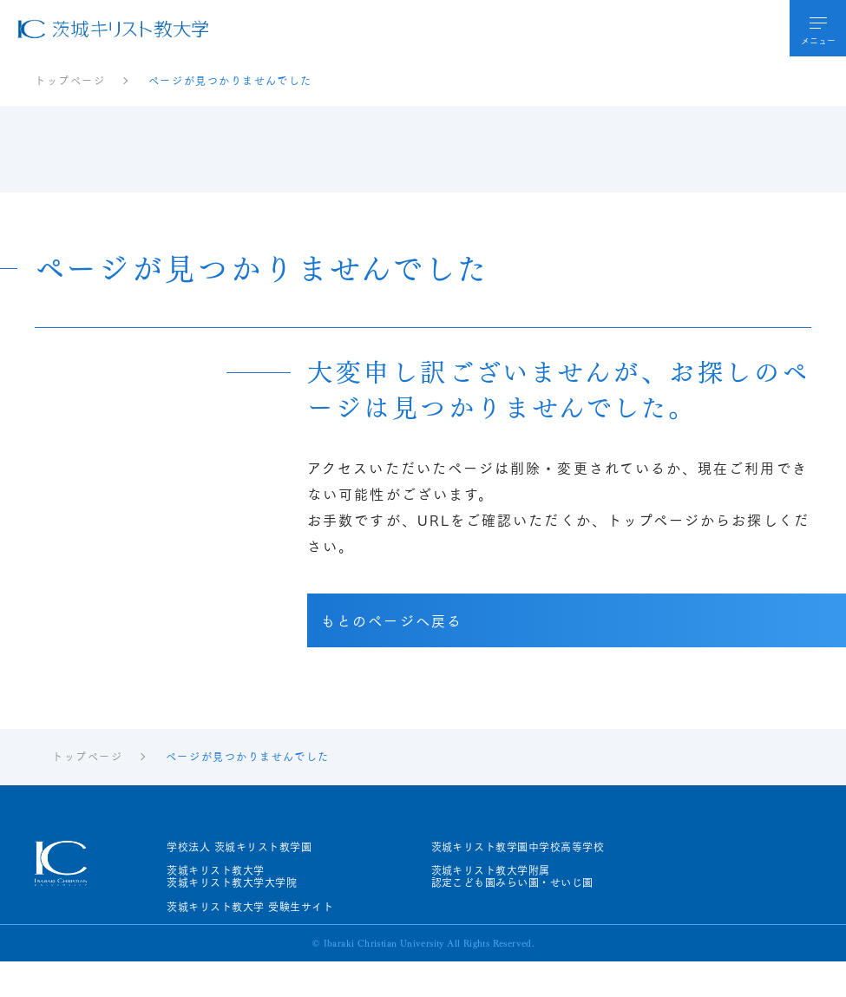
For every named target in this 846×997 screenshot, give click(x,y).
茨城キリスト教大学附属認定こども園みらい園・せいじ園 (512, 876)
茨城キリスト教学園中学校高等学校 (518, 847)
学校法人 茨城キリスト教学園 (239, 847)
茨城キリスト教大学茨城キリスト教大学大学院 (232, 876)
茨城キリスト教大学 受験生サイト (250, 907)
